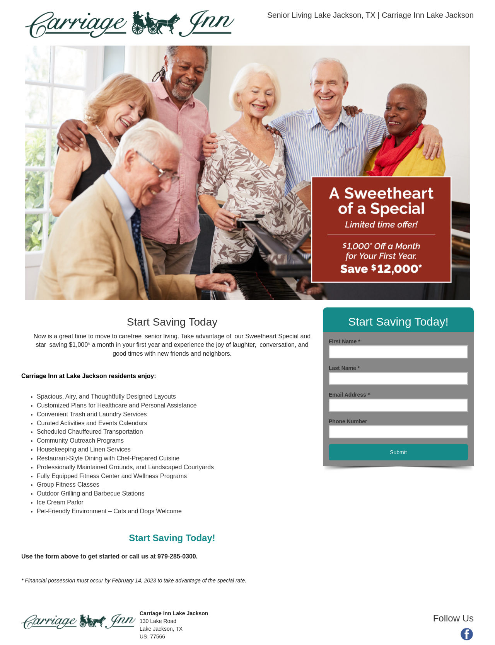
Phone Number (348, 421)
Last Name (344, 368)
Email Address (349, 395)
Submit (398, 452)
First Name (344, 341)
